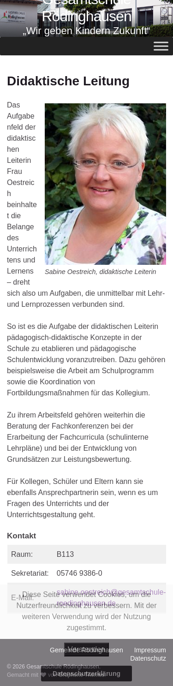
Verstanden (86, 649)
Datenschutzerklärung (86, 673)
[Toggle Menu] (161, 46)
